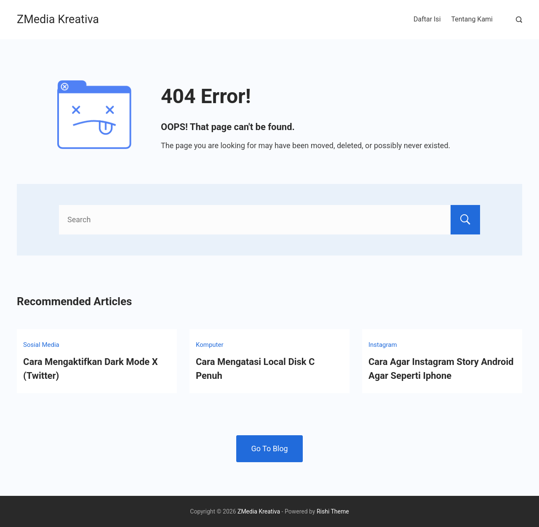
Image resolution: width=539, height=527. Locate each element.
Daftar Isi (427, 19)
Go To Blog (269, 448)
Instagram (382, 345)
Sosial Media (41, 345)
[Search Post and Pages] (519, 19)
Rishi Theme (333, 511)
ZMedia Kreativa (58, 19)
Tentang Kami (472, 19)
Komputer (210, 345)
